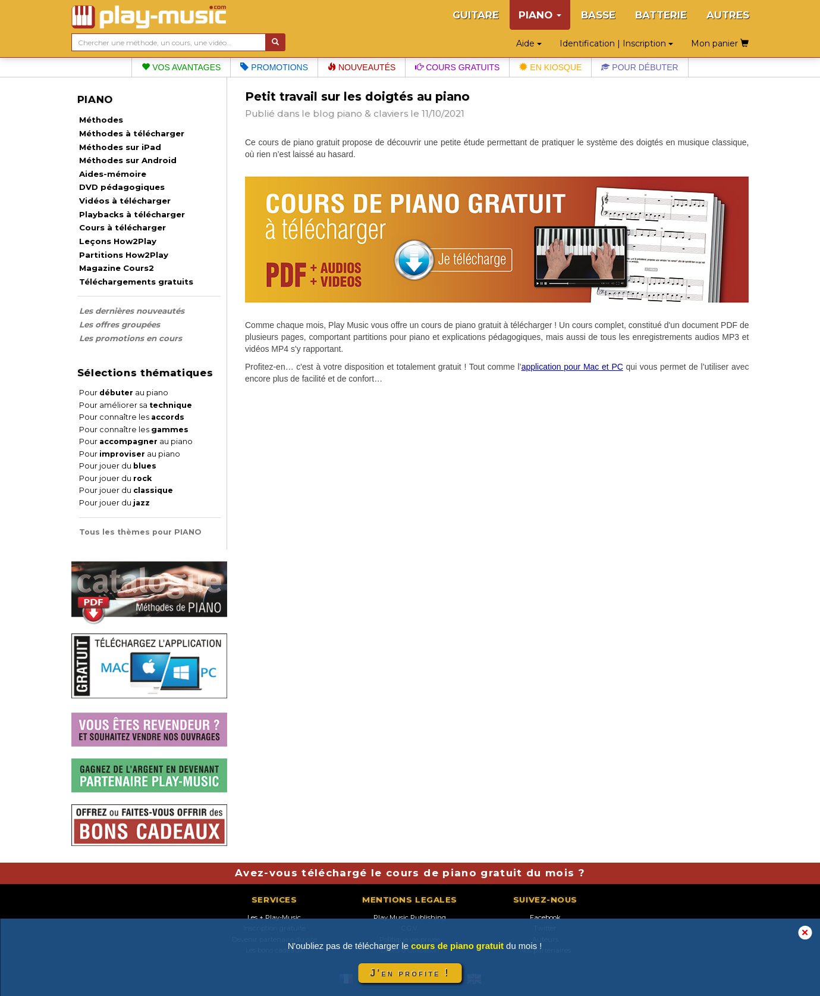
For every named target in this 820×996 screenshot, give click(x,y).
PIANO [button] (540, 15)
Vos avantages (181, 67)
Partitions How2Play (123, 255)
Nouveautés (361, 67)
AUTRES (727, 15)
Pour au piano (123, 392)
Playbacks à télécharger (132, 214)
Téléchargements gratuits (136, 281)
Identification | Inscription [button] (616, 43)
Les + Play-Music (274, 917)
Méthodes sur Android (128, 160)
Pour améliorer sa (135, 405)
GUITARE (476, 15)
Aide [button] (529, 43)
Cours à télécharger (122, 227)
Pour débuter (639, 67)
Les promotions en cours (130, 338)
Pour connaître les (131, 417)
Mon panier (720, 43)
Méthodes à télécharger (131, 133)
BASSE (598, 15)
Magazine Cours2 (116, 268)
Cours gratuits (457, 67)
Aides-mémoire (112, 174)
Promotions (274, 67)
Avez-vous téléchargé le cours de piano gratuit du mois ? (410, 873)
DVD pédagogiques (122, 187)
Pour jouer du (117, 465)
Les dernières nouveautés (131, 311)
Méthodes (101, 119)
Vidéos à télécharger (125, 200)
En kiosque (550, 67)
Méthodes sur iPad (120, 147)
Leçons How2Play (117, 241)
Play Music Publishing (409, 917)
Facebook (545, 917)
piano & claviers (372, 113)
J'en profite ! (410, 973)
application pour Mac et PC (572, 366)
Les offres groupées (119, 324)
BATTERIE (661, 15)
